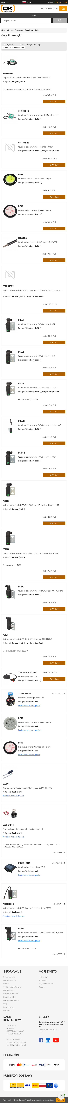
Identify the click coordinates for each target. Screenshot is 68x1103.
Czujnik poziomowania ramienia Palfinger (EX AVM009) (37, 242)
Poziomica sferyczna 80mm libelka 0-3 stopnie (34, 210)
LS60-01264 (8, 824)
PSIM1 (21, 928)
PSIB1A (6, 549)
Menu (34, 15)
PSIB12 (21, 452)
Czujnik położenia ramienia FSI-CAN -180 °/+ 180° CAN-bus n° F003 (27, 908)
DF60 (20, 742)
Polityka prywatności (10, 994)
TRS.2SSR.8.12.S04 (27, 672)
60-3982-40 (23, 142)
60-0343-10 (23, 111)
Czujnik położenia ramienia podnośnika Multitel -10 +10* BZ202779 (26, 78)
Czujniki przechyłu (32, 30)
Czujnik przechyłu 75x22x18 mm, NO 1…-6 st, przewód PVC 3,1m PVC (27, 788)
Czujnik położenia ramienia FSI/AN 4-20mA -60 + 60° (37, 457)
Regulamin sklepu (9, 997)
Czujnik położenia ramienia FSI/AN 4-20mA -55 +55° (36, 324)
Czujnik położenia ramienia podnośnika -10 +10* (35, 147)
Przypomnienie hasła (46, 984)
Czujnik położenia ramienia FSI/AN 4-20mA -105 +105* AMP (39, 425)
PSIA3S (21, 421)
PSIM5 (5, 635)
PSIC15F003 (8, 904)
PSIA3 (21, 383)
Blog (5, 1004)
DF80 (20, 206)
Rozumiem (60, 1100)
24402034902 (24, 693)
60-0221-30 (8, 73)
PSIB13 (6, 501)
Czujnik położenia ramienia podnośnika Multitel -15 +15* (38, 115)
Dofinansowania (9, 977)
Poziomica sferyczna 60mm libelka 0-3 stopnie (34, 747)
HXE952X (22, 238)
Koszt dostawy (8, 1007)
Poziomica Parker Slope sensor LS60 (31, 698)
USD (65, 2)
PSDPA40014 (24, 863)
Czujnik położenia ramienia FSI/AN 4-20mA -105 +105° (37, 388)
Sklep (3, 30)
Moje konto (5, 2)
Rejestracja (43, 980)
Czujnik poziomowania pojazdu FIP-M (31, 867)
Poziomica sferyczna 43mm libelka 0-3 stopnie (34, 179)
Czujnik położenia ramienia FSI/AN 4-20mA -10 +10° (36, 356)
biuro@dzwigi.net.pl (18, 1045)
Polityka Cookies (9, 990)
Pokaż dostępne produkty (30, 45)
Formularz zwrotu (9, 980)
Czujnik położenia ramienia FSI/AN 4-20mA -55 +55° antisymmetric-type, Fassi (30, 553)
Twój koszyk (43, 977)
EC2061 (6, 783)
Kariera (6, 984)
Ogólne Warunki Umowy (12, 987)
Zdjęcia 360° (10, 45)
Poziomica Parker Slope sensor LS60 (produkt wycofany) (23, 829)
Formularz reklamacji (11, 1000)
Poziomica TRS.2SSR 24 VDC (28, 677)
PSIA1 (21, 320)
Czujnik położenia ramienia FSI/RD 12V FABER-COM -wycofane (40, 933)
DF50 (20, 718)
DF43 (20, 174)
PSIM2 (21, 586)
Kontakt (41, 987)
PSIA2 (21, 351)
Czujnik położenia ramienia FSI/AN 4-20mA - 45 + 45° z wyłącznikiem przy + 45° (31, 505)
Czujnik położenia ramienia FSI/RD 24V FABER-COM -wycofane (40, 591)
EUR (60, 2)
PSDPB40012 (8, 286)
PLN (56, 2)
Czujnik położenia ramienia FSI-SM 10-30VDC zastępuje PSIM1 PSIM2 (27, 639)
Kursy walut (7, 1011)
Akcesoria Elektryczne (15, 30)
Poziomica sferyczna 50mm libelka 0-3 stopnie (34, 722)
